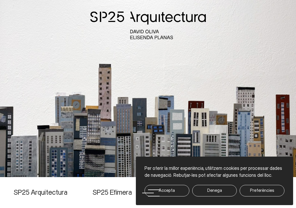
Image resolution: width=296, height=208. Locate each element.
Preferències (262, 190)
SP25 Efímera (112, 193)
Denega (214, 190)
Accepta (167, 190)
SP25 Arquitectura (40, 193)
